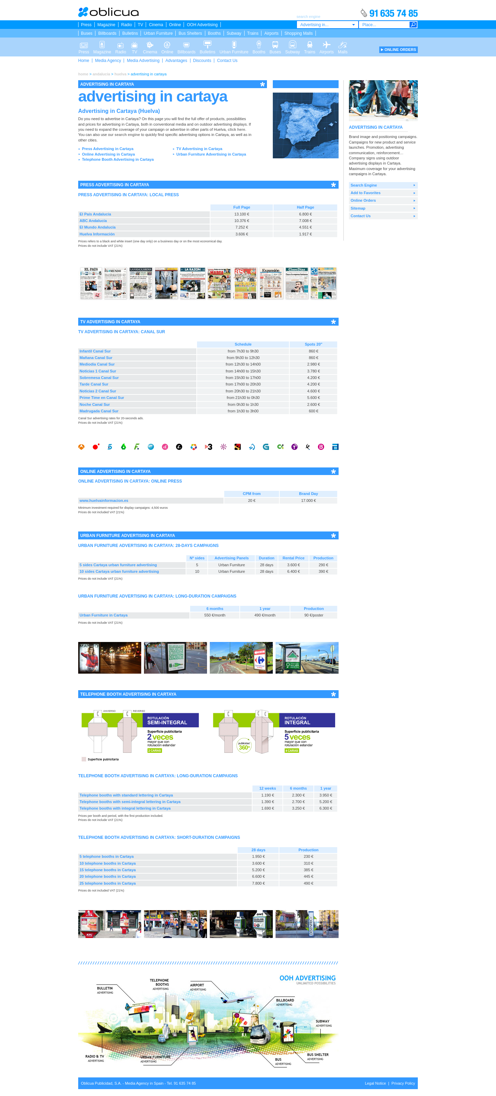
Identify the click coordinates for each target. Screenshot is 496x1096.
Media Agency (108, 60)
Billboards (107, 33)
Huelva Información (97, 234)
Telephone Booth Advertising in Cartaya (118, 159)
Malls (343, 44)
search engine (127, 135)
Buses (86, 33)
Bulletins (130, 33)
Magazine (106, 24)
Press (86, 24)
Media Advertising (143, 60)
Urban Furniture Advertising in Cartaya (211, 154)
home (83, 74)
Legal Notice (375, 1083)
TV (140, 24)
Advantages (176, 60)
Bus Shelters (190, 33)
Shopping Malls (299, 33)
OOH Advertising (202, 24)
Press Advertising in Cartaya (107, 149)
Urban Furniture (158, 33)
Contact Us (227, 60)
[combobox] (328, 25)
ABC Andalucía (93, 221)
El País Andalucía (95, 214)
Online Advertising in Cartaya (108, 154)
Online (175, 24)
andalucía (101, 74)
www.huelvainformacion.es (104, 500)
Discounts (202, 60)
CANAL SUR (153, 331)
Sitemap (358, 208)
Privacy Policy (403, 1083)
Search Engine (364, 185)
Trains (253, 33)
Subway (234, 33)
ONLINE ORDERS (400, 50)
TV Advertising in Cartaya (199, 149)
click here (236, 129)
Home (83, 60)
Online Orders (363, 200)
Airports (271, 33)
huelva (120, 74)
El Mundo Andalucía (98, 227)
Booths (214, 33)
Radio (126, 24)
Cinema (156, 24)
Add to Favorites (366, 193)
